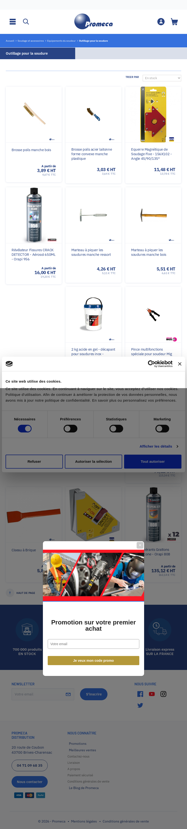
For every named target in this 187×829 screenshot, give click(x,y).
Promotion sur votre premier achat (93, 431)
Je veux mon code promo (93, 467)
